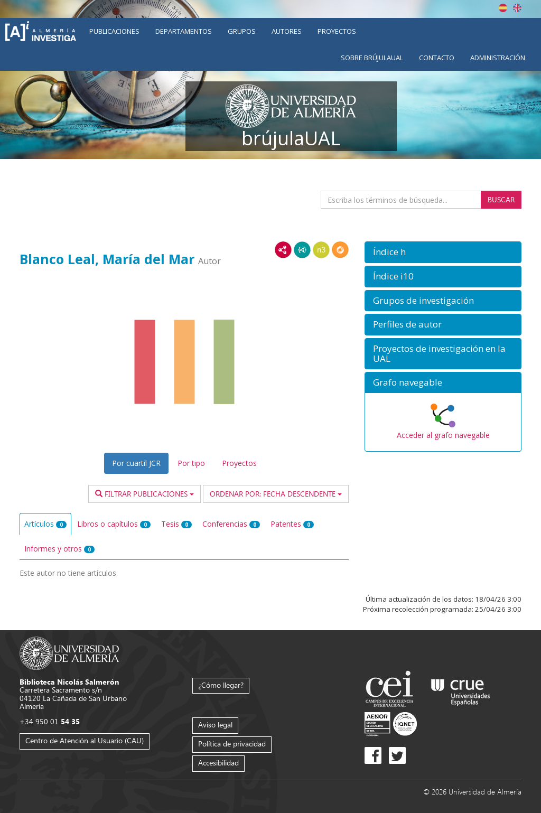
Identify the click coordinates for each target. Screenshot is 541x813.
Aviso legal (215, 724)
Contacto (436, 57)
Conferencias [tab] (231, 524)
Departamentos (183, 31)
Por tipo (191, 463)
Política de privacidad (232, 744)
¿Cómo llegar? (221, 685)
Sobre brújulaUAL (372, 57)
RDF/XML (283, 249)
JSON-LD (302, 249)
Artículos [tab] (45, 524)
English (517, 8)
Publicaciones (114, 31)
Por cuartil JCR (136, 463)
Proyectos (337, 31)
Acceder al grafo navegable (443, 435)
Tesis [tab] (176, 524)
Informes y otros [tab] (59, 549)
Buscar (501, 199)
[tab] (443, 252)
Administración (497, 57)
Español (503, 8)
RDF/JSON (340, 249)
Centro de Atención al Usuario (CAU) (84, 740)
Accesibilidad (218, 763)
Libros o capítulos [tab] (114, 524)
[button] (443, 252)
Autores (287, 31)
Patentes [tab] (292, 524)
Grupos (242, 31)
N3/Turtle (321, 249)
